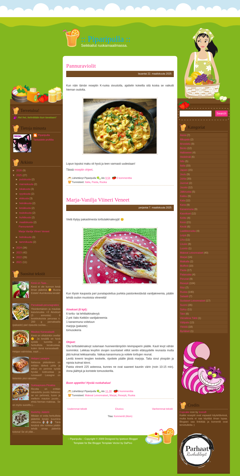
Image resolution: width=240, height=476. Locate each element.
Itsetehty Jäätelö (40, 412)
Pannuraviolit (26, 226)
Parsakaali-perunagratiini (45, 305)
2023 (19, 252)
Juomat (184, 183)
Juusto (184, 187)
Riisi (182, 287)
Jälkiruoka (186, 191)
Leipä (183, 235)
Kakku (184, 196)
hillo (182, 161)
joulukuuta (25, 179)
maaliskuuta (26, 222)
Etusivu (119, 408)
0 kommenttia (124, 178)
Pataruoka (186, 274)
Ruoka (103, 182)
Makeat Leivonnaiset (96, 395)
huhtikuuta (25, 217)
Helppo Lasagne (40, 358)
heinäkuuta (25, 203)
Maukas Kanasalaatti (42, 331)
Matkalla (185, 261)
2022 (19, 257)
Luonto (184, 248)
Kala (183, 200)
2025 (19, 175)
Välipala (185, 322)
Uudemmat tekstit (77, 408)
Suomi (184, 305)
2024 (19, 247)
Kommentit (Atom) (123, 416)
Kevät (183, 226)
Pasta (95, 182)
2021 (19, 262)
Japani (184, 170)
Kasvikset (185, 213)
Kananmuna (187, 209)
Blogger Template (102, 443)
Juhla (183, 178)
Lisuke (184, 244)
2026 (19, 170)
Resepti (122, 395)
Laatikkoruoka (188, 231)
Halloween (186, 152)
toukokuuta (25, 212)
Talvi (183, 313)
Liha (182, 239)
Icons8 (202, 412)
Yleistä (184, 326)
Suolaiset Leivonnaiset (193, 300)
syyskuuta (24, 193)
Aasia (183, 135)
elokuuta (24, 198)
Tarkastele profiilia (43, 139)
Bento (183, 148)
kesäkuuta (25, 208)
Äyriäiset (185, 331)
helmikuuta (25, 237)
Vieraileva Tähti (189, 318)
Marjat (113, 395)
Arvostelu (185, 143)
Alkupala (185, 139)
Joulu (183, 174)
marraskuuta (26, 184)
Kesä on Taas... (39, 283)
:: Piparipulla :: (106, 39)
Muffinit (184, 265)
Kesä (183, 222)
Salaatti (184, 296)
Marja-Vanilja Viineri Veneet (34, 231)
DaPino (128, 443)
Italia (87, 182)
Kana (183, 204)
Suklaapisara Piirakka (43, 385)
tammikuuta (25, 242)
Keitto (183, 217)
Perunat (185, 278)
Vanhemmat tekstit (162, 408)
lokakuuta (24, 189)
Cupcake (184, 412)
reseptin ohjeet (83, 169)
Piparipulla (44, 135)
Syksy (183, 309)
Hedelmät (185, 156)
